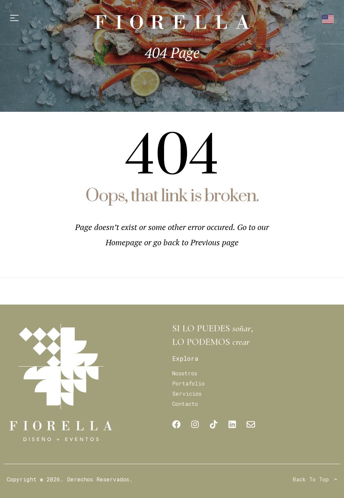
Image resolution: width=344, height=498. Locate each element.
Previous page (214, 242)
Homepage (125, 242)
